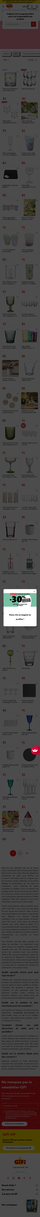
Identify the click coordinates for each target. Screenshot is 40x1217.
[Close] (34, 591)
